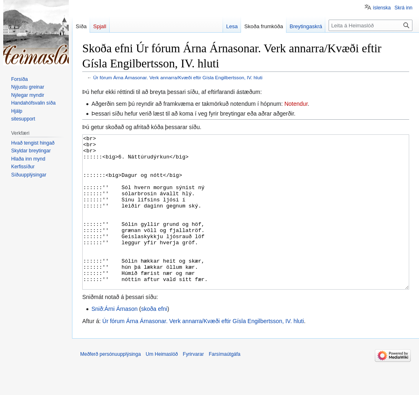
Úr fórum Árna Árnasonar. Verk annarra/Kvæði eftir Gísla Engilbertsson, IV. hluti (178, 77)
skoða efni (154, 339)
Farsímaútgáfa (224, 385)
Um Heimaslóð (162, 385)
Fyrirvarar (193, 385)
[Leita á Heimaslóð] (370, 25)
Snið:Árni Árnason (114, 339)
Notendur (296, 103)
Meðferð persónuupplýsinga (110, 385)
